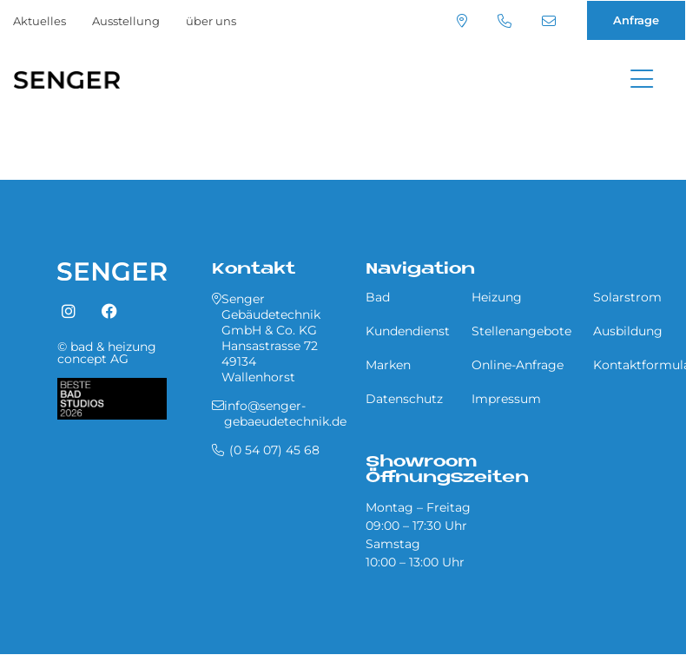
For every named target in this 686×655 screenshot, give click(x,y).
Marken (388, 365)
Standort (462, 21)
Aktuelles (39, 21)
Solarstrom (627, 297)
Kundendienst (408, 331)
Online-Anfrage (518, 365)
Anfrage (636, 20)
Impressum (506, 399)
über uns (211, 21)
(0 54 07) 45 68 (504, 21)
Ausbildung (628, 331)
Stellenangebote (521, 331)
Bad (378, 297)
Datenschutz (404, 399)
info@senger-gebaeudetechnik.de (549, 21)
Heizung (497, 297)
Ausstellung (126, 21)
